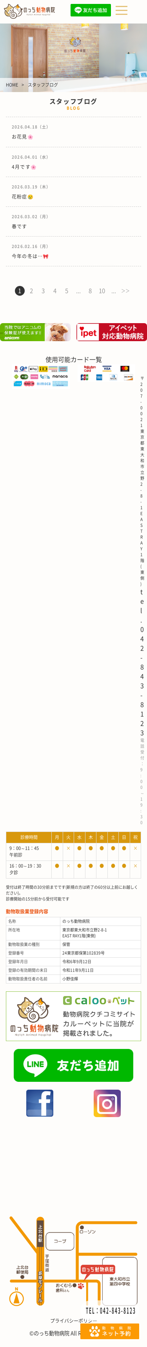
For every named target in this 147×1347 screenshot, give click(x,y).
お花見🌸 (23, 136)
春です (19, 226)
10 (102, 291)
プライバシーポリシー (73, 1320)
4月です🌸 (24, 167)
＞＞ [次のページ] (125, 291)
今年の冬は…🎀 (30, 256)
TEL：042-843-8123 (111, 1310)
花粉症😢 (23, 196)
